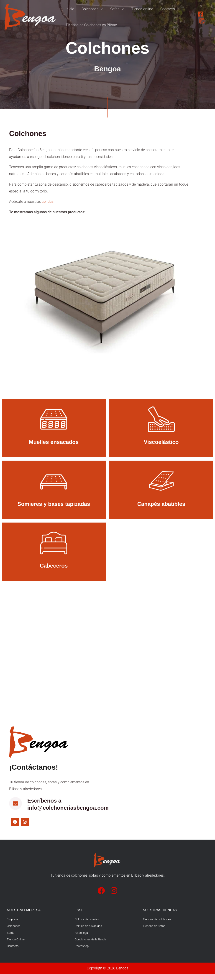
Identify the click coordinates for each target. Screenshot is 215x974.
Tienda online (142, 9)
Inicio (70, 9)
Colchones (90, 9)
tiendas (48, 201)
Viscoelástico (161, 442)
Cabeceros (54, 566)
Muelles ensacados (54, 442)
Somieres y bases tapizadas (54, 504)
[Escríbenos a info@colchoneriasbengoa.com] (15, 803)
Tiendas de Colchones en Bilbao (91, 25)
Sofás (114, 9)
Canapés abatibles (161, 504)
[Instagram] (202, 21)
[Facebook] (200, 14)
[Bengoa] (31, 17)
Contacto (167, 9)
